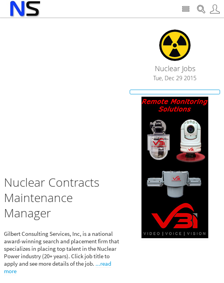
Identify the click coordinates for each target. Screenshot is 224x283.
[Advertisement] (73, 101)
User (215, 9)
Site (186, 9)
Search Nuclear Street (201, 9)
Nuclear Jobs (175, 68)
